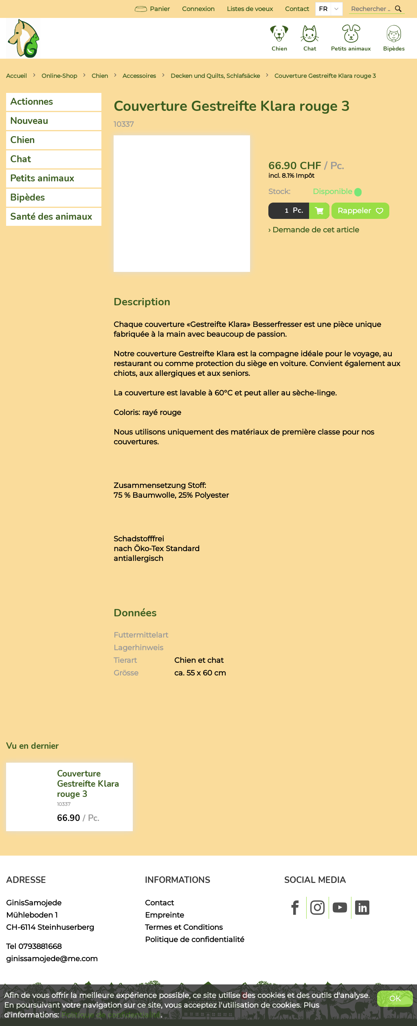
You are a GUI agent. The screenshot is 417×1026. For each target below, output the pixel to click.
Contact (297, 9)
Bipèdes (27, 197)
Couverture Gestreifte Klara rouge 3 (325, 75)
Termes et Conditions (184, 927)
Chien (100, 75)
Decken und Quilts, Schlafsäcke (215, 75)
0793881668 (39, 946)
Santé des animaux (51, 216)
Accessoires (139, 75)
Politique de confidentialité (194, 939)
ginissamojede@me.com (52, 958)
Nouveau (29, 121)
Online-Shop (59, 75)
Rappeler (360, 211)
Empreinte (164, 915)
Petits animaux (42, 178)
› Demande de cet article (313, 229)
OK (395, 998)
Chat (20, 159)
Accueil (16, 75)
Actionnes (31, 101)
